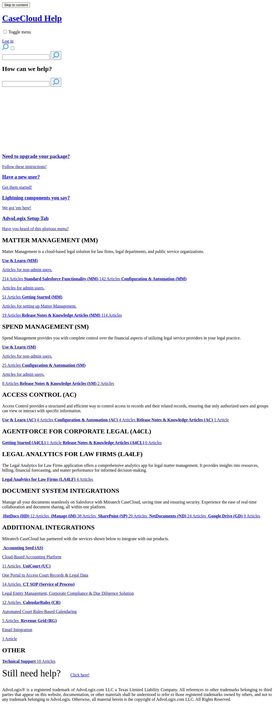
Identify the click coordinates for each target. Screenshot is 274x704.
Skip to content (16, 5)
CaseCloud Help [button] (32, 18)
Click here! (80, 675)
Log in (7, 41)
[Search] (26, 57)
